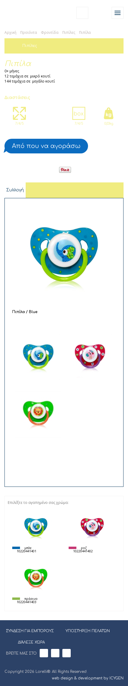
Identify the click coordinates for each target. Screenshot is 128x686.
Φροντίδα (49, 32)
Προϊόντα (28, 32)
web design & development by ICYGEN (88, 678)
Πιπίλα (85, 32)
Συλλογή (15, 190)
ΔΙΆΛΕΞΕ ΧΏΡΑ (27, 642)
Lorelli (18, 12)
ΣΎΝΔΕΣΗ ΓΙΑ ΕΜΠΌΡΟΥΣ (30, 631)
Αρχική (10, 32)
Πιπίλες (68, 32)
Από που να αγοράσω (46, 146)
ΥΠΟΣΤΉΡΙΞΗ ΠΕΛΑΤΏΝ (88, 631)
